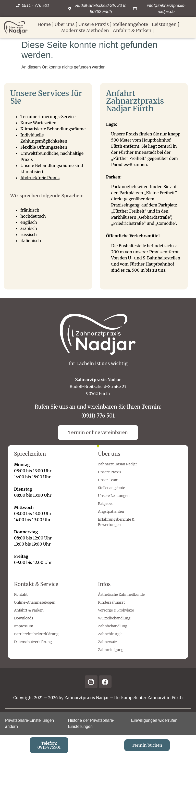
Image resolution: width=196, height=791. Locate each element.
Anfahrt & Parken (132, 30)
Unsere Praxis (93, 24)
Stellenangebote (130, 24)
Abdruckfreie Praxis (39, 177)
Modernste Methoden (85, 30)
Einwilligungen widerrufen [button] (154, 720)
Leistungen (164, 24)
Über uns (65, 24)
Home (44, 24)
